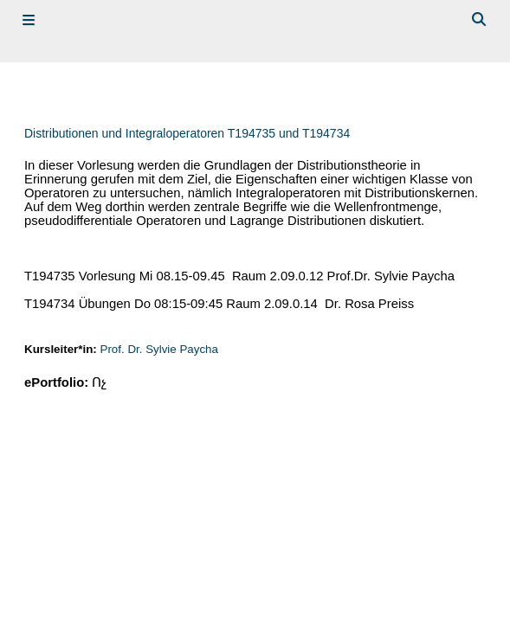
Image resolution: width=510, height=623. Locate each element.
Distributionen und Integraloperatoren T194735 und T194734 (187, 133)
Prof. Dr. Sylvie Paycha (159, 349)
